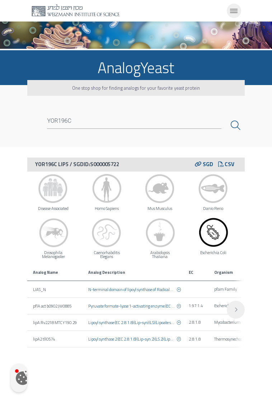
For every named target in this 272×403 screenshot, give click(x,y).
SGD (204, 164)
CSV (226, 164)
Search (236, 125)
